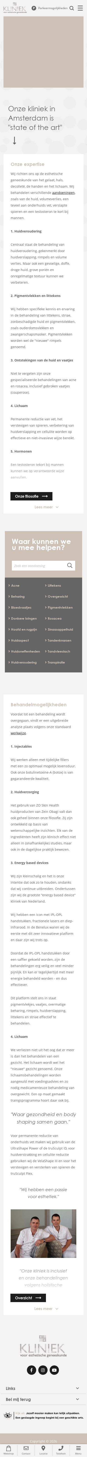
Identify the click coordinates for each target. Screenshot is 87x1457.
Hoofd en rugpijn (22, 629)
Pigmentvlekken (59, 607)
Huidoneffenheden (24, 651)
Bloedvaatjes (19, 607)
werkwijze (18, 733)
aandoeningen (63, 192)
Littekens (53, 585)
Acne (13, 585)
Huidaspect (18, 640)
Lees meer (44, 507)
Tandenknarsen (58, 640)
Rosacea (53, 618)
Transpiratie (55, 662)
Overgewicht (56, 596)
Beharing (16, 596)
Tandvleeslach (57, 651)
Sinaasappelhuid (59, 629)
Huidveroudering (22, 662)
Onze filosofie (27, 496)
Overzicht (23, 1298)
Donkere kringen (22, 618)
